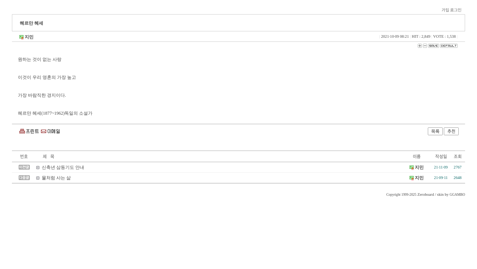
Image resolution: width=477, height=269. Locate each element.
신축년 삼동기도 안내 (63, 167)
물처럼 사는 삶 (56, 177)
